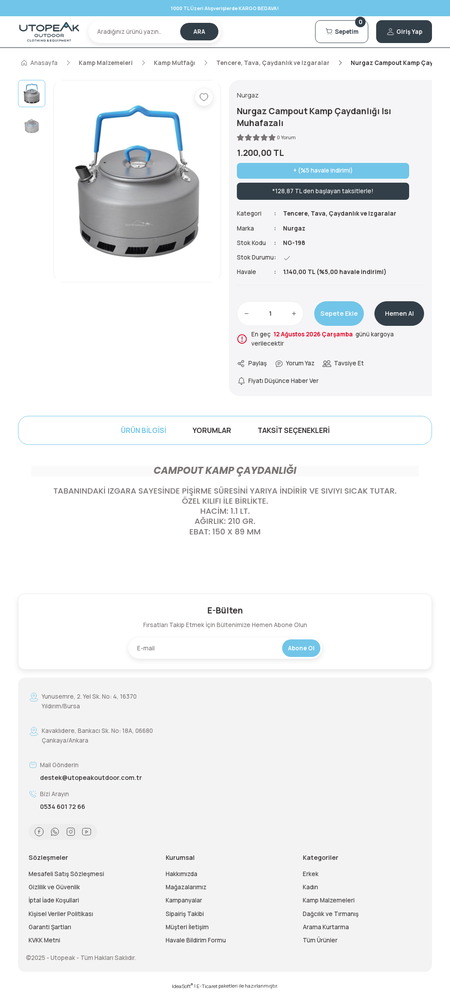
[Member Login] (404, 31)
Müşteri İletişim (187, 927)
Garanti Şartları (50, 927)
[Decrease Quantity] (246, 313)
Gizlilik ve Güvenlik (54, 887)
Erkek (311, 874)
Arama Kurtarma (326, 927)
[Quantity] (270, 313)
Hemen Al (399, 313)
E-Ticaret (207, 986)
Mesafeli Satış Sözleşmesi (66, 874)
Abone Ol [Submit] (301, 648)
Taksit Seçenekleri (294, 430)
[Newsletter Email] (225, 648)
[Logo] (49, 32)
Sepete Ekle (339, 313)
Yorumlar (211, 430)
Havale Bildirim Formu (196, 940)
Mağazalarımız (186, 887)
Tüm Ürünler (320, 940)
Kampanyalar (184, 900)
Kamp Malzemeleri (329, 900)
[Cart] (341, 31)
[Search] (154, 31)
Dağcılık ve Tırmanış (331, 914)
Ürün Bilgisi (143, 430)
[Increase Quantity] (294, 313)
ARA (199, 32)
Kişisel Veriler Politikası (61, 914)
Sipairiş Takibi (185, 914)
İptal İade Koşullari (54, 900)
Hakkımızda (181, 874)
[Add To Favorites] (204, 97)
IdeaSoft (182, 985)
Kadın (310, 887)
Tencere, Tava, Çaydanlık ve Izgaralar (339, 213)
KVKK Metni (44, 940)
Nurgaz (294, 228)
